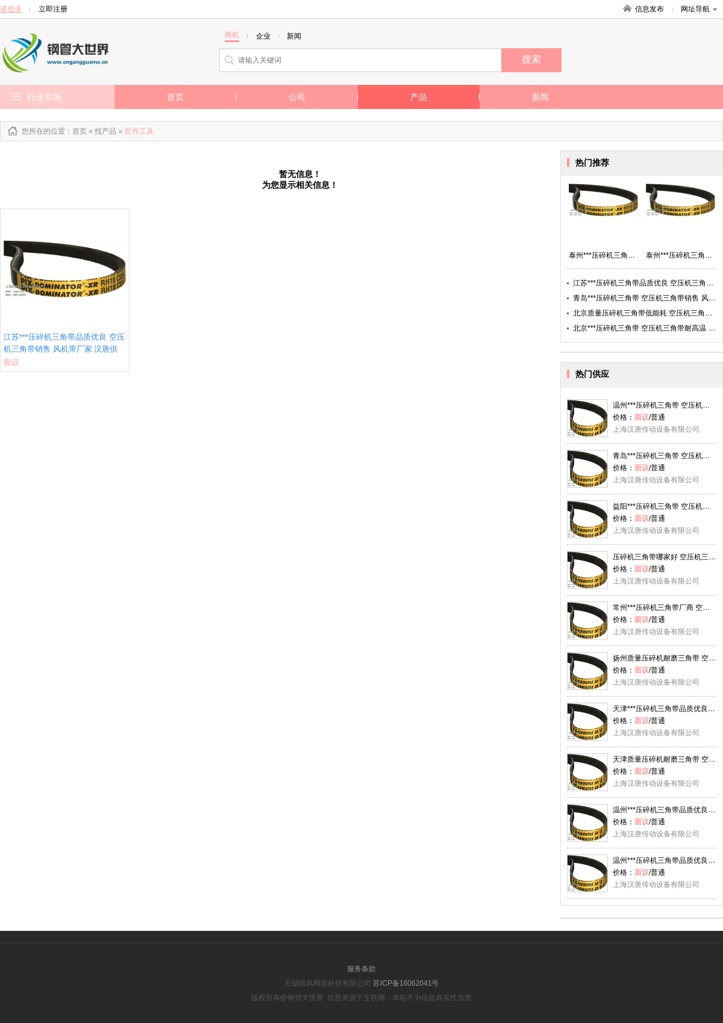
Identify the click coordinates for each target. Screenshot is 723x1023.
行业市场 (44, 97)
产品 (418, 97)
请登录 (11, 9)
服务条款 (361, 969)
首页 (175, 97)
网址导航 (699, 9)
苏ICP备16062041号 (406, 983)
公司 (297, 97)
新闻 (540, 97)
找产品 (105, 131)
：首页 (76, 131)
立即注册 (53, 9)
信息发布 (649, 9)
